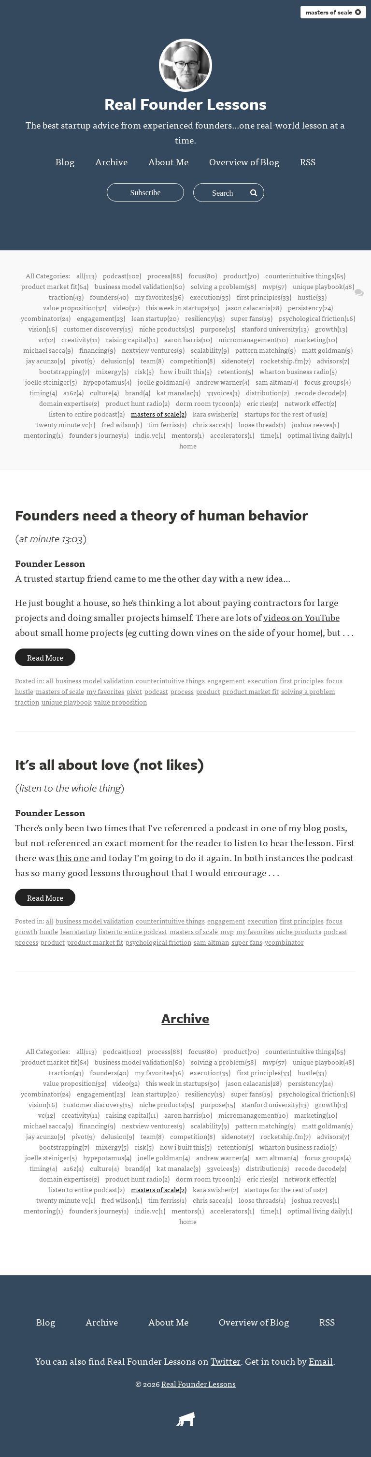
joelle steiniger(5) (51, 381)
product (208, 691)
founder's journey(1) (98, 435)
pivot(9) (83, 360)
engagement (226, 680)
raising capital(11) (132, 339)
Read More (45, 657)
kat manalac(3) (178, 392)
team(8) (152, 360)
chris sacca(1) (212, 424)
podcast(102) (122, 275)
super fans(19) (251, 318)
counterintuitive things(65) (305, 275)
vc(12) (46, 339)
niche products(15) (166, 328)
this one (72, 857)
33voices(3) (223, 392)
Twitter (226, 1360)
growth (26, 931)
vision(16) (43, 328)
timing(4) (43, 392)
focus (334, 680)
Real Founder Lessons (198, 1383)
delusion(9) (117, 360)
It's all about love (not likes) (109, 764)
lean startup (78, 931)
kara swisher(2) (215, 413)
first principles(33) (264, 296)
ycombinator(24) (46, 318)
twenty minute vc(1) (65, 424)
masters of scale (60, 691)
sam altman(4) (277, 381)
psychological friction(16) (317, 318)
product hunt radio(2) (137, 403)
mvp (227, 931)
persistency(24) (310, 307)
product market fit (251, 691)
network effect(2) (310, 403)
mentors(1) (187, 435)
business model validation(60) (140, 286)
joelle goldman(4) (164, 381)
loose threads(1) (262, 424)
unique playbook (67, 701)
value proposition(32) (74, 307)
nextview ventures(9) (153, 350)
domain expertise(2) (69, 403)
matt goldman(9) (327, 350)
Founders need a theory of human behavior (161, 515)
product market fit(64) (54, 286)
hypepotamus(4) (107, 381)
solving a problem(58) (223, 286)
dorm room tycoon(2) (208, 403)
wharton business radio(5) (298, 371)
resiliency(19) (205, 318)
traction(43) (66, 296)
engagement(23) (101, 318)
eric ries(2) (262, 403)
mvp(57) (274, 286)
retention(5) (235, 371)
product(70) (241, 275)
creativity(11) (80, 339)
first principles (302, 680)
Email (321, 1360)
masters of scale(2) (158, 413)
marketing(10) (315, 339)
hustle (24, 691)
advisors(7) (333, 360)
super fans (246, 942)
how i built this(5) (186, 371)
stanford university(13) (275, 328)
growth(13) (331, 328)
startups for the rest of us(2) (285, 413)
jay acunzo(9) (45, 360)
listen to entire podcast (133, 931)
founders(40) (109, 296)
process (182, 691)
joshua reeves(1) (315, 424)
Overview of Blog (244, 161)
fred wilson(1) (121, 424)
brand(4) (137, 392)
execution (262, 680)
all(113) (86, 275)
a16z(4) (73, 392)
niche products (298, 931)
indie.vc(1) (150, 435)
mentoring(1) (43, 435)
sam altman (211, 942)
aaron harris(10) (188, 339)
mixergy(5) (112, 371)
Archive (111, 161)
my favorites (105, 691)
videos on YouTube (301, 616)
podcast (156, 691)
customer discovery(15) (98, 328)
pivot (134, 691)
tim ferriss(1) (167, 424)
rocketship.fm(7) (285, 360)
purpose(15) (217, 328)
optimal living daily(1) (319, 435)
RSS (307, 161)
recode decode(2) (320, 392)
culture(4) (104, 392)
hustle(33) (312, 296)
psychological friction (158, 942)
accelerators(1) (232, 435)
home (188, 445)
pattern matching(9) (265, 350)
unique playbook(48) (323, 286)
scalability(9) (210, 350)
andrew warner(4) (222, 381)
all (49, 680)
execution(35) (210, 296)
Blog (65, 161)
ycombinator (284, 942)
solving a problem (308, 691)
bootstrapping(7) (64, 371)
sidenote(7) (237, 360)
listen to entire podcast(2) (87, 413)
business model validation (94, 680)
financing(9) (97, 350)
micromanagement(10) (253, 339)
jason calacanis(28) (254, 307)
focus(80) (202, 275)
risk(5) (144, 371)
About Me (168, 161)
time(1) (270, 435)
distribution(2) (267, 392)
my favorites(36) (159, 296)
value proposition (120, 701)
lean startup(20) (155, 318)
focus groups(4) (327, 381)
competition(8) (192, 360)
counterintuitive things (170, 680)
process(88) (164, 275)
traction (27, 701)
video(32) (126, 307)
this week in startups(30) (182, 307)
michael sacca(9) (48, 350)
